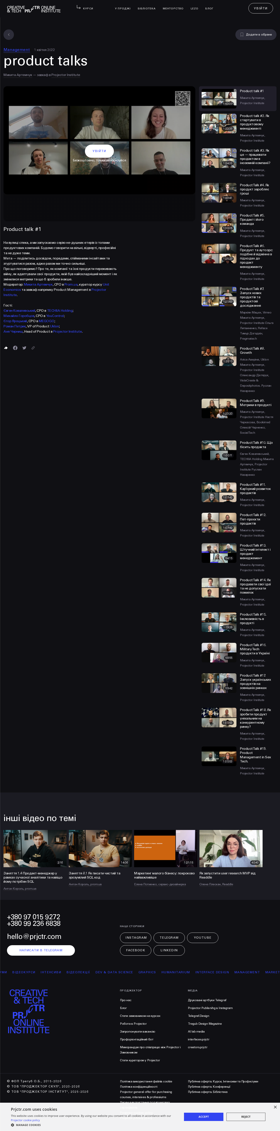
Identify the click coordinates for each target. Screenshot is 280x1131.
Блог (211, 5)
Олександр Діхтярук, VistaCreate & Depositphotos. (254, 380)
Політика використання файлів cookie (146, 1081)
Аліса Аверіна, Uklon (254, 359)
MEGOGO (46, 321)
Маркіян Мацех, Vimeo (255, 312)
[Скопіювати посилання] (33, 348)
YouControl (55, 316)
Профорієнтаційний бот (136, 1039)
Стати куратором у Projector (140, 1060)
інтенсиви (58, 972)
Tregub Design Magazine (205, 1024)
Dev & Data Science (122, 972)
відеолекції (86, 972)
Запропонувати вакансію (137, 1031)
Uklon (54, 326)
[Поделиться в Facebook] (15, 348)
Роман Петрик (14, 326)
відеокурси (31, 972)
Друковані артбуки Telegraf (207, 1000)
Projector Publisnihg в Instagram (210, 1008)
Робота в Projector (133, 1024)
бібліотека (148, 5)
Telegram (169, 938)
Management (16, 49)
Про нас (125, 1000)
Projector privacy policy (136, 1118)
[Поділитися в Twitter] (24, 348)
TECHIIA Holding (60, 310)
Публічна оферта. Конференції (209, 1087)
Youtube (202, 938)
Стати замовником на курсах (140, 1016)
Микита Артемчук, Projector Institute (256, 464)
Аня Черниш (13, 331)
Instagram (136, 938)
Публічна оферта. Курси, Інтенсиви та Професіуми (223, 1081)
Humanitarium (183, 972)
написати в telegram (41, 950)
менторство (175, 5)
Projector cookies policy (136, 1113)
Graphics (155, 972)
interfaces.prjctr (198, 1039)
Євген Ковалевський (19, 310)
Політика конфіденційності (138, 1087)
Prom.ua (71, 284)
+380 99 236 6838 (34, 923)
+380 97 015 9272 (33, 917)
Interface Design (219, 972)
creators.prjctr (197, 1047)
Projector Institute (65, 75)
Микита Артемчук (17, 75)
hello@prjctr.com (34, 936)
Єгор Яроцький (15, 321)
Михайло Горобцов (18, 316)
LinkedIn (169, 950)
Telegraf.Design (198, 1016)
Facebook (135, 950)
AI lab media (196, 1031)
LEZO (196, 5)
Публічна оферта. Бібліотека (208, 1092)
